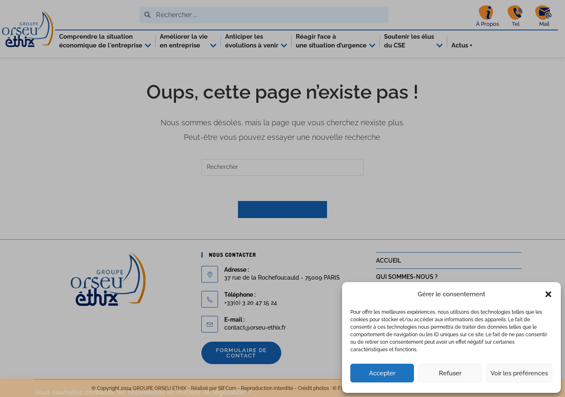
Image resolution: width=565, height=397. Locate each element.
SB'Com (227, 388)
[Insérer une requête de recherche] (282, 167)
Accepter (382, 373)
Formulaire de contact (241, 353)
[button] (548, 294)
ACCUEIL (388, 260)
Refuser (450, 373)
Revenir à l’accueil (282, 209)
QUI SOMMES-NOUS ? (407, 276)
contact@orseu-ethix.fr (255, 327)
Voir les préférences (519, 373)
